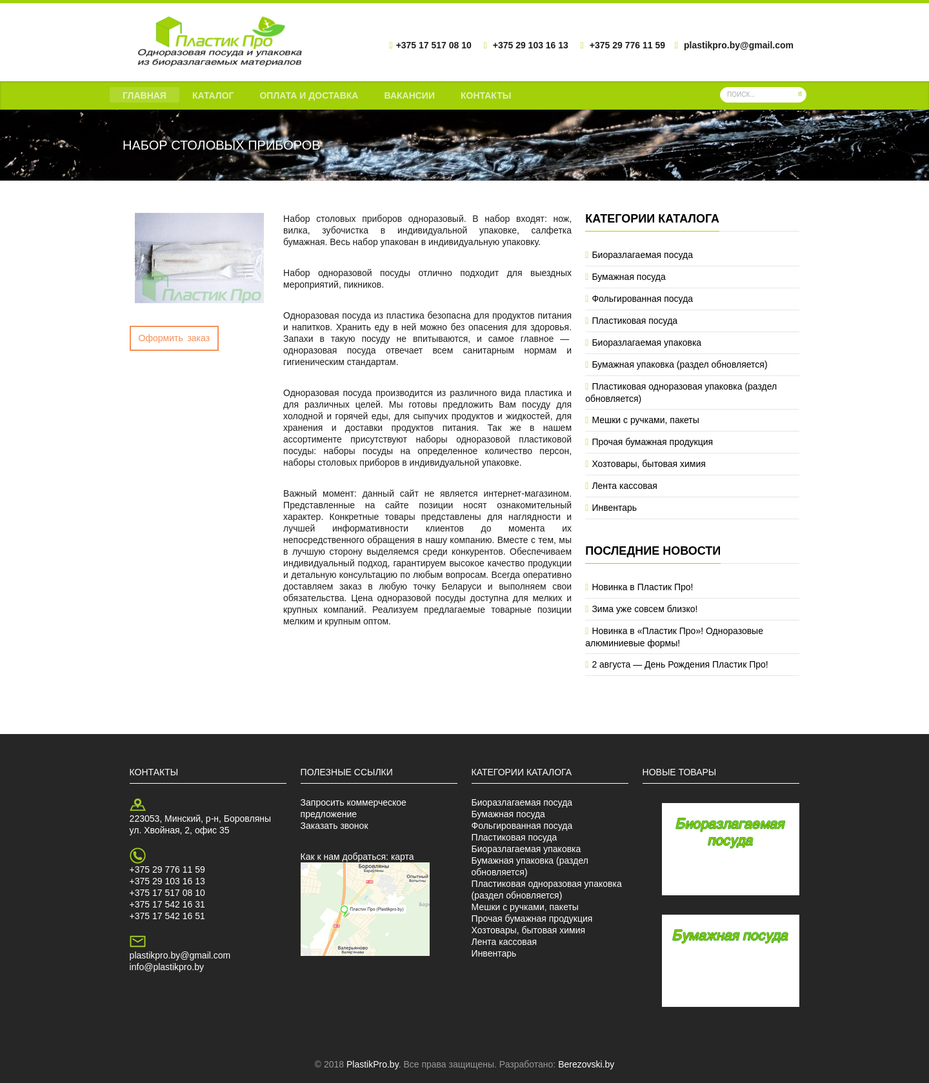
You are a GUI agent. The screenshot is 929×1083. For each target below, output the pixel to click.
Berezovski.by (586, 1064)
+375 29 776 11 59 (167, 869)
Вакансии (409, 95)
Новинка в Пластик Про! (642, 587)
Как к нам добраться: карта (357, 856)
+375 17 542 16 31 (167, 904)
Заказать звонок (334, 825)
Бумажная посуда (628, 277)
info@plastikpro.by (167, 967)
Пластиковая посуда (634, 320)
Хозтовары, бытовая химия (648, 464)
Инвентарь (614, 507)
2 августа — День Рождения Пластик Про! (680, 664)
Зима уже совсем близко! (644, 609)
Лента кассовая (624, 486)
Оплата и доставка (308, 95)
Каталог (213, 95)
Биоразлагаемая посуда (642, 255)
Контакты (486, 95)
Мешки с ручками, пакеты (645, 420)
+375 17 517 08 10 (167, 893)
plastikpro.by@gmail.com (180, 955)
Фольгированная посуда (642, 298)
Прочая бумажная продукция (652, 442)
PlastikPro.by (372, 1064)
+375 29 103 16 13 (167, 881)
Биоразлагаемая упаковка (646, 342)
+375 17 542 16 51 (167, 916)
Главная (144, 95)
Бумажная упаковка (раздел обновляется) (679, 364)
